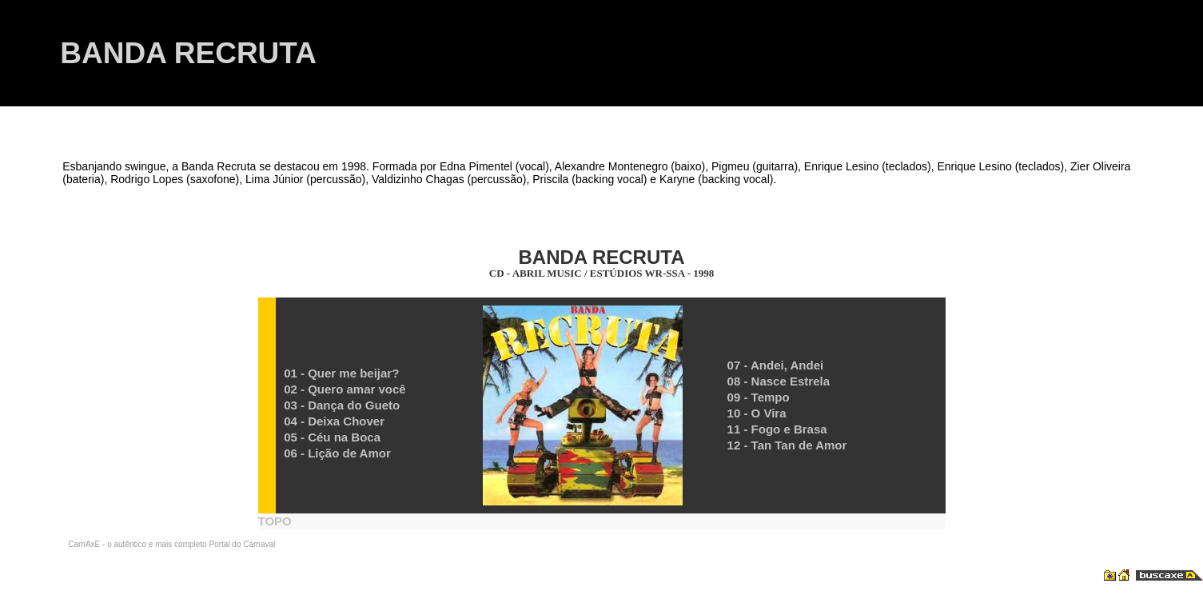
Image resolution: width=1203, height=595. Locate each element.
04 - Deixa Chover (334, 421)
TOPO (275, 521)
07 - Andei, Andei (775, 365)
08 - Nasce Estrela (778, 381)
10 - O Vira (757, 413)
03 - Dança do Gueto (342, 405)
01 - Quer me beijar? (341, 373)
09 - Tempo (758, 397)
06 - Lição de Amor (337, 453)
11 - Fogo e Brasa (777, 429)
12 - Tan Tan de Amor (787, 445)
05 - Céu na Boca (332, 437)
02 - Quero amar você (345, 389)
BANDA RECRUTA (188, 53)
